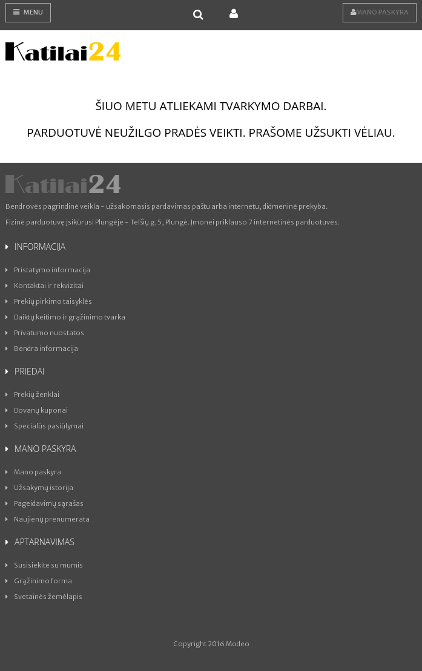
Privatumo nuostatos (44, 333)
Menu (28, 12)
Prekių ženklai (32, 394)
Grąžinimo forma (38, 581)
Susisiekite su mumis (44, 565)
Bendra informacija (41, 348)
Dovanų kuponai (36, 410)
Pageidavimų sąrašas (44, 503)
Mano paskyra (380, 12)
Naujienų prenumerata (47, 519)
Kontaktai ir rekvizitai (44, 285)
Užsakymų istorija (39, 487)
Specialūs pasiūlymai (44, 426)
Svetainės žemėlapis (43, 596)
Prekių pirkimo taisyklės (48, 301)
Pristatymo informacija (47, 270)
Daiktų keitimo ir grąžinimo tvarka (65, 317)
